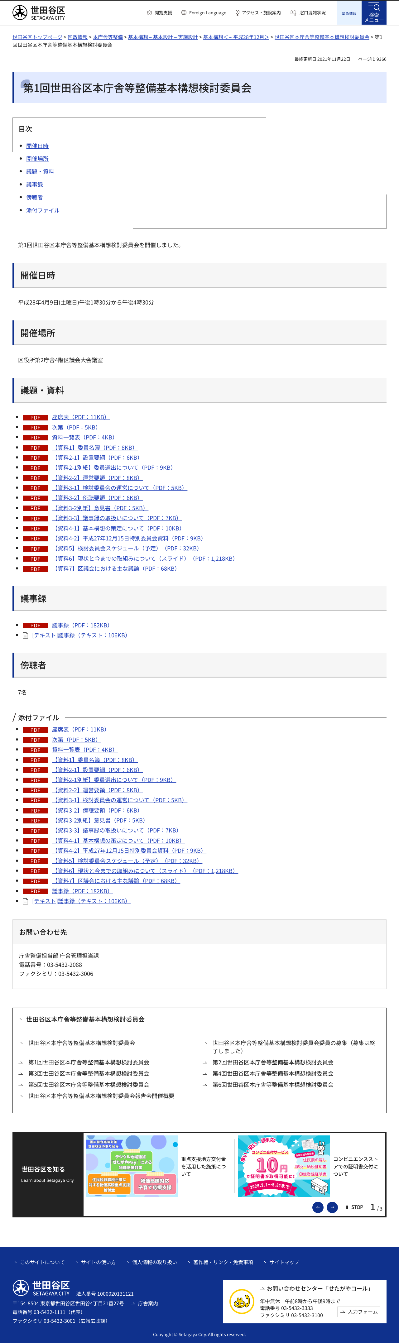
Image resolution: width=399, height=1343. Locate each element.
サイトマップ (284, 1261)
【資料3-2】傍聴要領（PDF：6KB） (97, 497)
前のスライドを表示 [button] (323, 1206)
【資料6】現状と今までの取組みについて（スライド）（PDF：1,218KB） (145, 557)
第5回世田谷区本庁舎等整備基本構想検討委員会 (88, 1084)
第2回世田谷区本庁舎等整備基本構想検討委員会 (273, 1061)
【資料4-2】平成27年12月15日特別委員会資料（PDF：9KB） (129, 537)
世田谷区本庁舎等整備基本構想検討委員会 (322, 36)
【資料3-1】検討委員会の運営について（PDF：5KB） (119, 487)
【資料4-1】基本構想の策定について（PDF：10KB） (118, 527)
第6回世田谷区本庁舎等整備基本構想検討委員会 (273, 1084)
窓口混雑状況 (313, 13)
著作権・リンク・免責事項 (223, 1261)
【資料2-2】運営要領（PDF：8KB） (97, 476)
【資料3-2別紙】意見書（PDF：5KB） (100, 507)
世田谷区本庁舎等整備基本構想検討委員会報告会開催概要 (101, 1095)
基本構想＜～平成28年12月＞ (236, 36)
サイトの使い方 (98, 1261)
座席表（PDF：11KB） (81, 416)
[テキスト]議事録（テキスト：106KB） (81, 634)
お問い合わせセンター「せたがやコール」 (320, 1287)
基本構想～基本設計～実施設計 (163, 36)
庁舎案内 (148, 1302)
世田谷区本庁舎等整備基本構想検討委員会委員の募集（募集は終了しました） (294, 1046)
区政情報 (78, 36)
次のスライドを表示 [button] (337, 1206)
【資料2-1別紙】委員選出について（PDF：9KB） (114, 467)
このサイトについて (42, 1261)
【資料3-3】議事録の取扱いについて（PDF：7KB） (117, 517)
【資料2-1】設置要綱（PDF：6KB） (97, 456)
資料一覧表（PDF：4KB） (85, 436)
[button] (159, 13)
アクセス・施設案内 (261, 13)
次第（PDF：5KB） (76, 426)
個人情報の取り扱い (154, 1261)
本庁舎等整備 (108, 36)
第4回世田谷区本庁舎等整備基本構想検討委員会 (273, 1072)
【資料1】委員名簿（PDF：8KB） (95, 446)
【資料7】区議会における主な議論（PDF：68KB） (116, 568)
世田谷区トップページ (37, 36)
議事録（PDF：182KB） (82, 624)
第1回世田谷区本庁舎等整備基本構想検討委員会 (88, 1061)
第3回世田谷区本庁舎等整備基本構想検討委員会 (88, 1072)
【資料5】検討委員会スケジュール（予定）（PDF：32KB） (127, 547)
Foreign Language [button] (207, 12)
